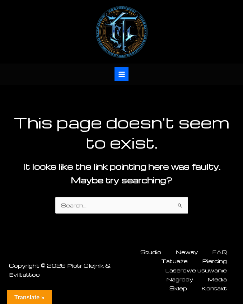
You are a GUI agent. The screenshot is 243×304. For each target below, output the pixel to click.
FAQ (219, 252)
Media (217, 279)
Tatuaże (174, 261)
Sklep (178, 288)
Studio (150, 252)
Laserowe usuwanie (196, 270)
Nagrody (179, 279)
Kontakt (214, 288)
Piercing (214, 261)
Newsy (187, 252)
